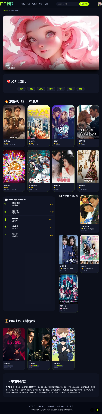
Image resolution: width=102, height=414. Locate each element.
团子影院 (5, 10)
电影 (28, 4)
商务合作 (60, 406)
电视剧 (34, 4)
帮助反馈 (41, 406)
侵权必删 (51, 406)
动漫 (46, 4)
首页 (23, 4)
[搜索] (68, 4)
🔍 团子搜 (84, 4)
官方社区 (70, 406)
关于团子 (32, 406)
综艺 (41, 4)
